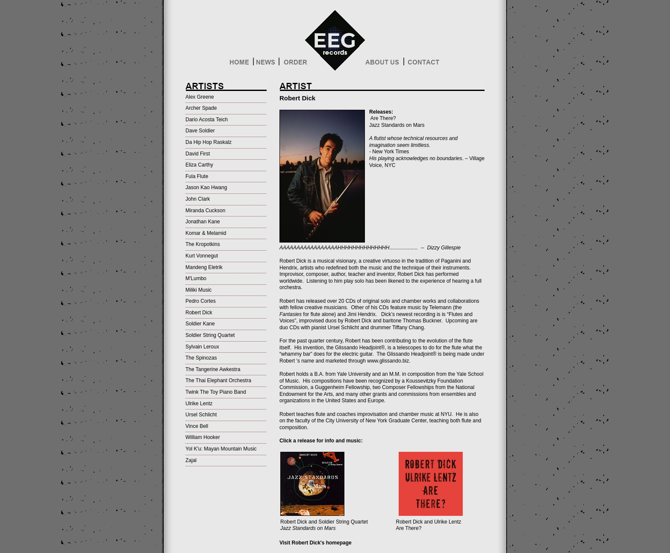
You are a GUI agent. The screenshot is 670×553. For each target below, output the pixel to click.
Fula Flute (196, 176)
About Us (384, 64)
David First (197, 154)
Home (240, 64)
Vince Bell (196, 426)
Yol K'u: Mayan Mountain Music (221, 449)
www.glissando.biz (388, 361)
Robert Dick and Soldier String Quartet (324, 525)
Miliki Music (198, 290)
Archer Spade (201, 108)
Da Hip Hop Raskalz (208, 142)
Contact (423, 64)
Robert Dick (198, 313)
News (266, 64)
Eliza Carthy (199, 165)
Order (294, 64)
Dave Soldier (200, 131)
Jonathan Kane (202, 222)
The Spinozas (201, 358)
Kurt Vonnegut (201, 256)
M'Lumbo (195, 278)
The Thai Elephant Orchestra (218, 380)
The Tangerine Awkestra (212, 369)
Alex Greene (199, 97)
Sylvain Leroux (202, 347)
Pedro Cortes (200, 301)
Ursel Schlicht (201, 415)
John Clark (197, 199)
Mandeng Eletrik (204, 267)
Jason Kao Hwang (206, 187)
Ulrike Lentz (198, 404)
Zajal (191, 460)
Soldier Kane (200, 324)
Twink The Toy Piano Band (215, 392)
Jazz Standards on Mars (396, 125)
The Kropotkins (202, 244)
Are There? (382, 118)
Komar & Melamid (205, 233)
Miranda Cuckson (205, 211)
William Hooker (202, 437)
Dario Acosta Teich (206, 120)
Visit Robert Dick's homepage (315, 543)
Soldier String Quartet (210, 335)
